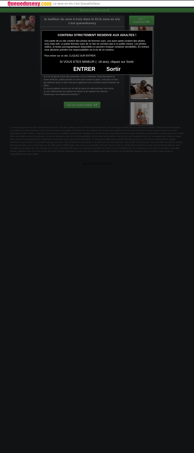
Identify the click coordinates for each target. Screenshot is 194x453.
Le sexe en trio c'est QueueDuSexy (53, 4)
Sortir (113, 69)
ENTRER (84, 69)
